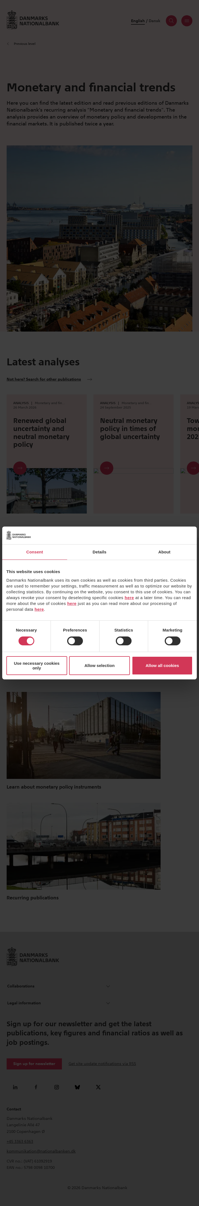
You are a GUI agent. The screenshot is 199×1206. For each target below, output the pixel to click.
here (129, 597)
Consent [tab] (34, 552)
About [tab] (164, 552)
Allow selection (99, 665)
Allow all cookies (162, 665)
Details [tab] (99, 552)
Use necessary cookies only (36, 665)
